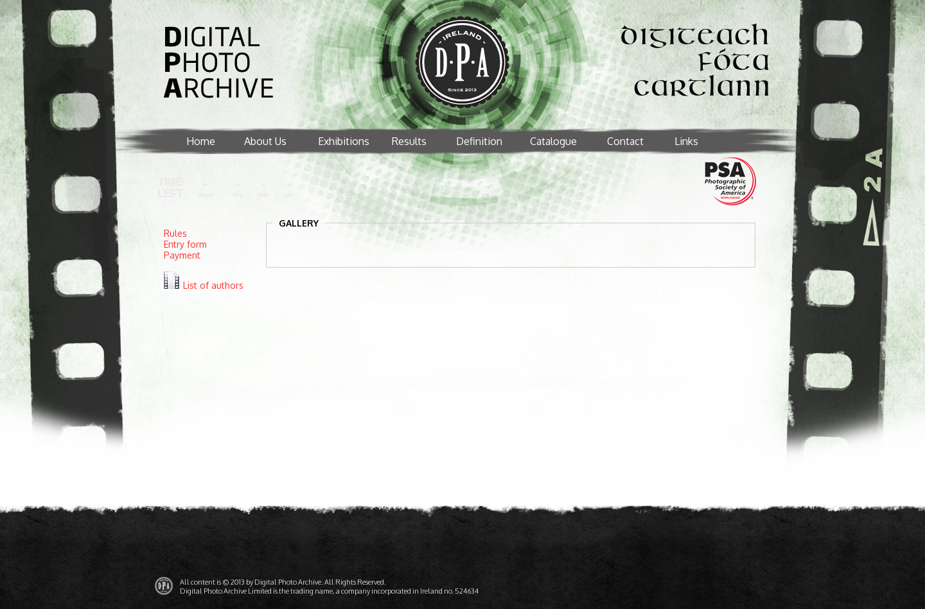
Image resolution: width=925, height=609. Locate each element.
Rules (175, 233)
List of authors (213, 285)
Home (200, 141)
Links (686, 141)
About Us (265, 141)
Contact (625, 141)
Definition (479, 141)
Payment (182, 255)
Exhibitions (343, 141)
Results (409, 141)
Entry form (185, 244)
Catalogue (553, 141)
